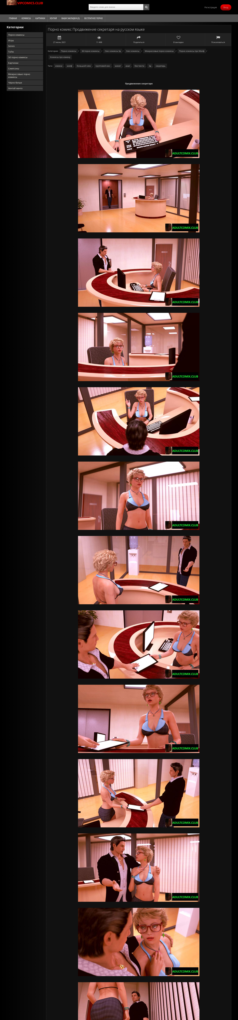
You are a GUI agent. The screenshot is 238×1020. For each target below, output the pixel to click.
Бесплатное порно (93, 18)
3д (150, 66)
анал (128, 66)
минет (118, 66)
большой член (84, 66)
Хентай (53, 18)
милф (69, 66)
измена (58, 66)
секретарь (160, 66)
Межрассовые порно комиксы (19, 75)
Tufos (11, 51)
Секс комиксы (132, 51)
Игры (11, 40)
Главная (13, 18)
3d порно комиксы (17, 57)
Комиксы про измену (60, 57)
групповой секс (102, 66)
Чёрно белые (15, 82)
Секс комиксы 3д (113, 51)
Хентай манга (15, 88)
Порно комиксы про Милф (191, 51)
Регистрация (210, 7)
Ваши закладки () (70, 18)
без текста (139, 66)
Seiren (11, 46)
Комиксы (26, 18)
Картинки (40, 18)
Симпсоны (13, 68)
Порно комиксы (16, 34)
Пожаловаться (218, 40)
